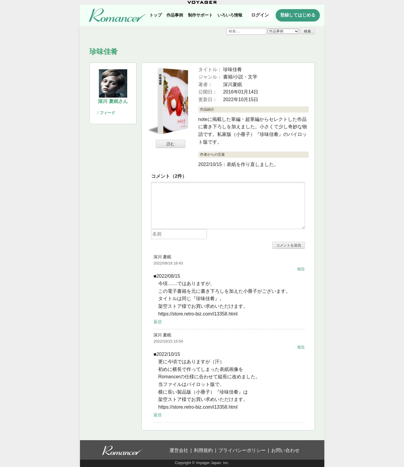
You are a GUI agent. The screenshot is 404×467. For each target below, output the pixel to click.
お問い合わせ (285, 450)
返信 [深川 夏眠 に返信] (157, 321)
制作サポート (200, 15)
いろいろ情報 (229, 15)
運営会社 (178, 450)
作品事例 (174, 15)
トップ (155, 15)
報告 (301, 269)
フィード (106, 113)
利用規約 (203, 450)
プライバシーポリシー (242, 450)
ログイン (260, 15)
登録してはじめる (297, 15)
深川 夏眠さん (112, 101)
